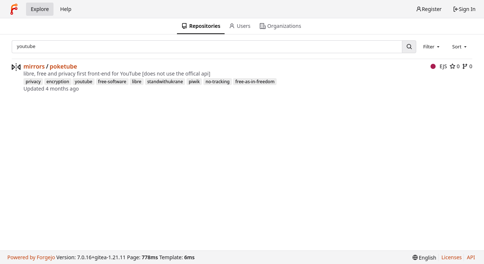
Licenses (451, 257)
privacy (33, 81)
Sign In (464, 9)
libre (136, 81)
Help (65, 9)
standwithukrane (165, 81)
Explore (40, 9)
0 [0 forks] (467, 66)
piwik (194, 81)
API (471, 257)
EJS (439, 66)
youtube (83, 81)
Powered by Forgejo (31, 257)
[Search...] (409, 46)
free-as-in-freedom (254, 81)
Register (428, 9)
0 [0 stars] (455, 66)
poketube (63, 66)
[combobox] (432, 47)
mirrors (34, 66)
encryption (58, 81)
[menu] (424, 257)
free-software (112, 81)
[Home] (14, 9)
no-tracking (218, 81)
